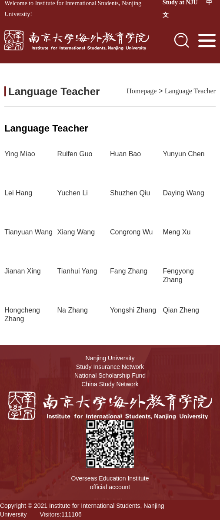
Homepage (142, 91)
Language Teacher (190, 91)
